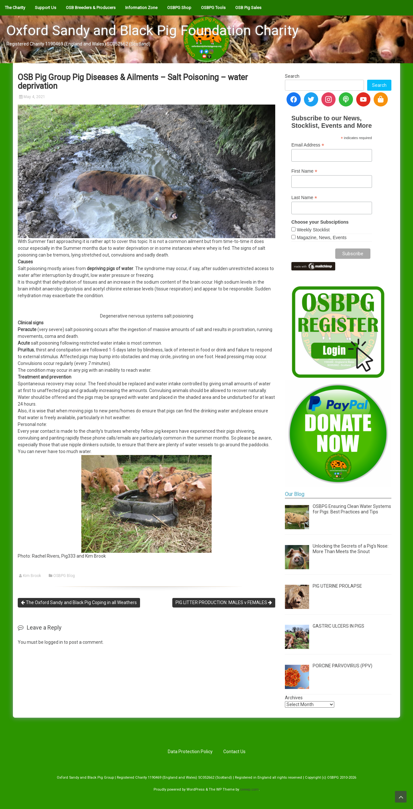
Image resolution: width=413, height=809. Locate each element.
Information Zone (141, 7)
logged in (54, 642)
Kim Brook (32, 575)
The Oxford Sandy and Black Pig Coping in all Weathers (79, 602)
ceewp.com (249, 789)
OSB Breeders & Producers (91, 7)
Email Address (307, 145)
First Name (304, 171)
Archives (294, 697)
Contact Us (234, 751)
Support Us (45, 7)
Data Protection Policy (190, 751)
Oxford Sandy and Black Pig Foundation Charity (152, 30)
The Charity (15, 7)
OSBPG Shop (179, 7)
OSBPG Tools (213, 7)
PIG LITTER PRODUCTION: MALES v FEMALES (224, 602)
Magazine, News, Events (322, 237)
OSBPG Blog (64, 575)
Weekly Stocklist (313, 229)
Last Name (304, 198)
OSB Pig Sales (248, 7)
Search (292, 76)
